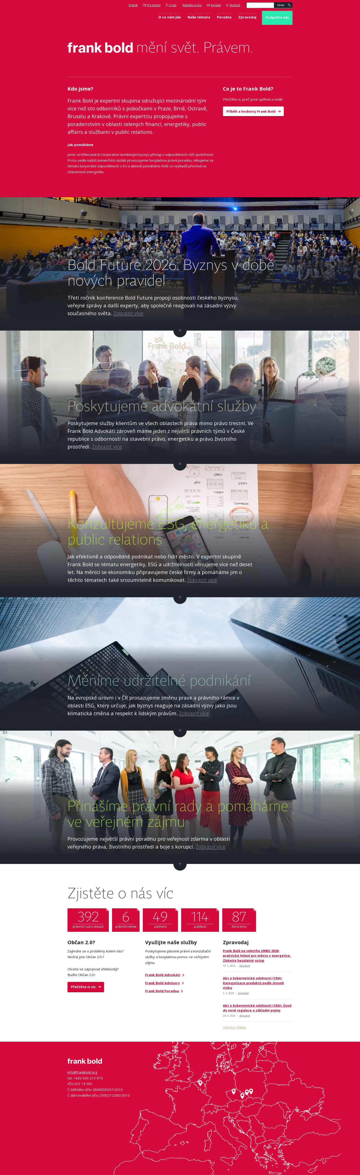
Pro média (151, 5)
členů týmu (239, 918)
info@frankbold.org (82, 1072)
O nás (171, 5)
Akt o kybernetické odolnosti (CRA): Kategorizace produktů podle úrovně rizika (253, 983)
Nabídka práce (192, 5)
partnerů (160, 918)
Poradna (224, 17)
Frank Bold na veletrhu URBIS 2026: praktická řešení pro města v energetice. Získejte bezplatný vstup (257, 956)
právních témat (125, 918)
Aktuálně (244, 965)
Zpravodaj (247, 17)
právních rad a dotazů (88, 918)
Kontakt (214, 5)
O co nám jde (169, 17)
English (133, 5)
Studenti (233, 5)
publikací (200, 918)
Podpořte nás (277, 17)
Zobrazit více (128, 313)
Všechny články (234, 1027)
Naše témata (199, 17)
